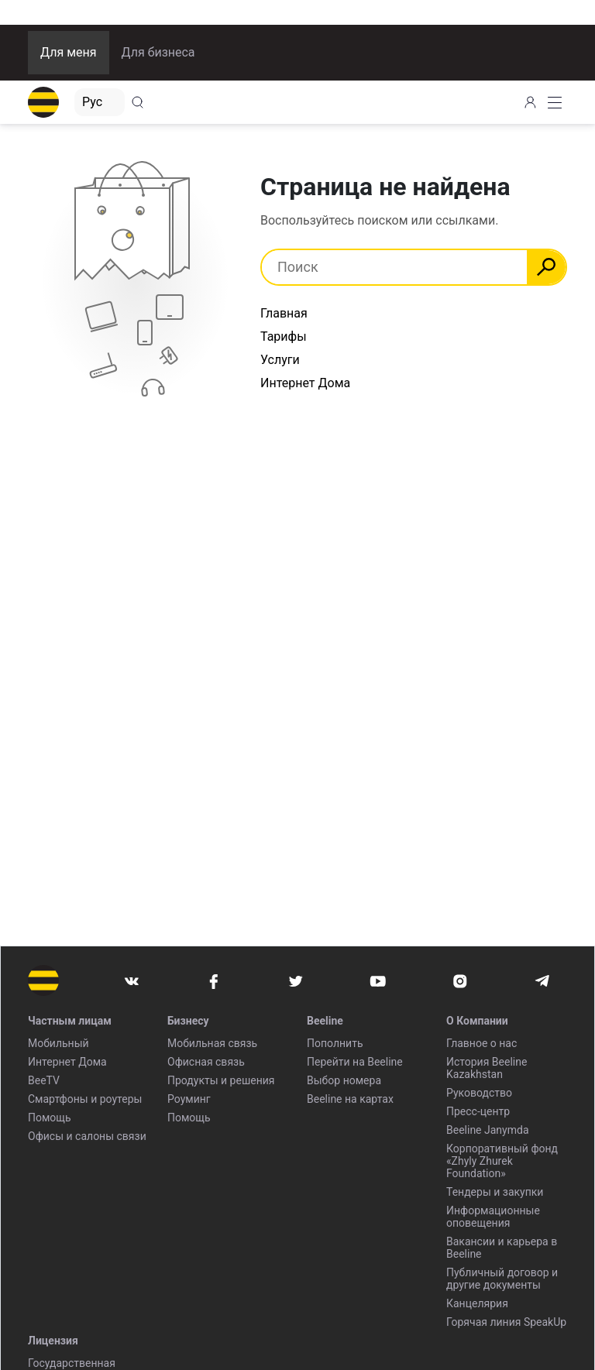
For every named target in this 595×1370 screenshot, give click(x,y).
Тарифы (283, 336)
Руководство (479, 1093)
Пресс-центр (478, 1111)
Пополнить (335, 1043)
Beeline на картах (350, 1099)
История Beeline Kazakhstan (486, 1068)
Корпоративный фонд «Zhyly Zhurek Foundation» (502, 1160)
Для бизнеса (158, 52)
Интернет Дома (305, 383)
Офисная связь (206, 1062)
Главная (284, 313)
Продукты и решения (220, 1080)
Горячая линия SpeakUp (506, 1322)
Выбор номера (344, 1080)
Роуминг (189, 1099)
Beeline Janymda (487, 1130)
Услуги (280, 359)
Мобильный (58, 1043)
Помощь (49, 1117)
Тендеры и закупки (494, 1192)
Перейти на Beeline (355, 1062)
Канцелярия (477, 1303)
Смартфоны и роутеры (85, 1099)
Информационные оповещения (493, 1216)
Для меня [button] (68, 52)
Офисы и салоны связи (87, 1136)
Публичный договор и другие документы (502, 1278)
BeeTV (44, 1080)
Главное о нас (481, 1043)
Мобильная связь (212, 1043)
